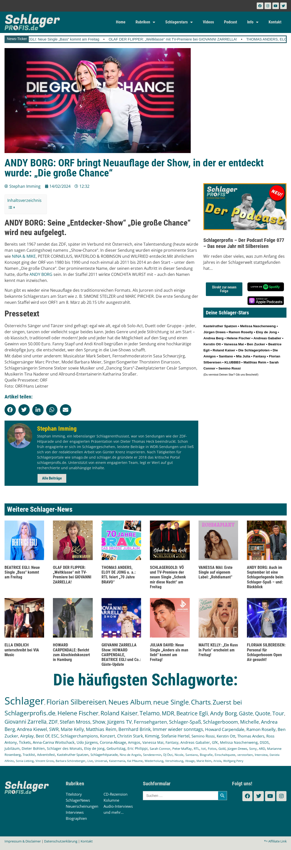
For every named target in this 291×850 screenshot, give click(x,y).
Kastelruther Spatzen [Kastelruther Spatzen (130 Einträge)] (72, 754)
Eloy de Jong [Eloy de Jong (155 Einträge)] (94, 748)
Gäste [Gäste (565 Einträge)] (246, 713)
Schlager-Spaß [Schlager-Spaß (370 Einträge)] (185, 722)
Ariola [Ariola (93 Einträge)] (217, 761)
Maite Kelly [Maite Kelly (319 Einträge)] (72, 729)
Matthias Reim (254, 362)
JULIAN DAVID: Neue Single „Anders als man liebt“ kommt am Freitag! (169, 652)
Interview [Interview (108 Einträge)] (261, 755)
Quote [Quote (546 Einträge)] (262, 713)
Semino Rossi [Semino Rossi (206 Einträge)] (203, 736)
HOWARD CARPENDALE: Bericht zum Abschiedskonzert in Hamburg (71, 652)
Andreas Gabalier (267, 338)
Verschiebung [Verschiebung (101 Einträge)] (174, 761)
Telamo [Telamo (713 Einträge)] (150, 713)
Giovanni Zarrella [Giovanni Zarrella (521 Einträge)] (26, 721)
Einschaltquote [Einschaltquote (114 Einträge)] (225, 755)
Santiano (226, 356)
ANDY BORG (40, 274)
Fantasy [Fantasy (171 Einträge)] (172, 742)
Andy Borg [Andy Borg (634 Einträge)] (223, 713)
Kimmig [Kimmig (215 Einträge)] (152, 736)
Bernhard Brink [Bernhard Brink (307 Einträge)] (134, 729)
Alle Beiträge (52, 478)
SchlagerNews (78, 800)
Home (120, 22)
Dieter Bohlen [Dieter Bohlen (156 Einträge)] (33, 748)
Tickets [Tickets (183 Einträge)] (25, 742)
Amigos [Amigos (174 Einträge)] (134, 742)
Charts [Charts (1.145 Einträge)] (201, 702)
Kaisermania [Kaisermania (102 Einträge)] (117, 761)
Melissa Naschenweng (258, 326)
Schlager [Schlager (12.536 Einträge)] (24, 701)
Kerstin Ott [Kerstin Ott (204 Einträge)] (226, 735)
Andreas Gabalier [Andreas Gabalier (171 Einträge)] (195, 742)
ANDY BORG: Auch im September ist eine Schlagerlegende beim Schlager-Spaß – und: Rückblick (265, 577)
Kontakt (275, 22)
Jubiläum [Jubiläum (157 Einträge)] (12, 748)
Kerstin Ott (212, 344)
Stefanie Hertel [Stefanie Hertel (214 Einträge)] (175, 736)
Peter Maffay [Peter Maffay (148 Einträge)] (182, 748)
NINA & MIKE (24, 256)
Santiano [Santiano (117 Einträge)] (191, 755)
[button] (10, 410)
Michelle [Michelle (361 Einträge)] (249, 722)
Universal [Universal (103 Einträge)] (101, 761)
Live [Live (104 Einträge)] (90, 761)
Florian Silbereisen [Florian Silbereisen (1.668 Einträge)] (76, 702)
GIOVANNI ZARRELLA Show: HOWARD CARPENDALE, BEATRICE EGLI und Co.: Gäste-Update (121, 655)
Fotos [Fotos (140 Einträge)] (212, 748)
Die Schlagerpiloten (254, 350)
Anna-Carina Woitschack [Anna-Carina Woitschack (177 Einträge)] (54, 742)
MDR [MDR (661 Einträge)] (168, 713)
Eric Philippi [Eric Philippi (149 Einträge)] (137, 748)
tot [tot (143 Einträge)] (203, 748)
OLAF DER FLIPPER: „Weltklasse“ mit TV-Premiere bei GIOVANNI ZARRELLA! (182, 39)
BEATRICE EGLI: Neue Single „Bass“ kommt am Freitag (63, 39)
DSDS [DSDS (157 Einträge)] (264, 742)
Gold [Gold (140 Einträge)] (221, 748)
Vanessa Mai (234, 344)
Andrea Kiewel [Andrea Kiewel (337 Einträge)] (32, 729)
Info (252, 22)
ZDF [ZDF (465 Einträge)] (53, 721)
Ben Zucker (256, 344)
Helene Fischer (239, 338)
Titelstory (74, 794)
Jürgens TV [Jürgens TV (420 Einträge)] (119, 721)
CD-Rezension (115, 794)
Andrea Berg (213, 338)
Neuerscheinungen (82, 806)
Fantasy (259, 356)
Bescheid (251, 374)
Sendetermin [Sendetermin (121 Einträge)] (152, 755)
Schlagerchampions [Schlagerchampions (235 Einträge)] (79, 736)
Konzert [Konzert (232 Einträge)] (107, 736)
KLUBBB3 (232, 362)
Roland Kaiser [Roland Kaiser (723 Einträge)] (119, 713)
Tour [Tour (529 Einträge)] (278, 713)
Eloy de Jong (266, 332)
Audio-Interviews (118, 806)
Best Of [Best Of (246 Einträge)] (42, 736)
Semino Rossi (229, 368)
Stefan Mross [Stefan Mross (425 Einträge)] (75, 721)
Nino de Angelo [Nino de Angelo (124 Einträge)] (130, 755)
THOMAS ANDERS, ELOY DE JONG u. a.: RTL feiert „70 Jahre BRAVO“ (119, 574)
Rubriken (145, 22)
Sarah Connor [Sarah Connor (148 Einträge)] (160, 748)
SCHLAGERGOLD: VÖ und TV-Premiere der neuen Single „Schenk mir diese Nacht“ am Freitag (168, 577)
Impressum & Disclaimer (23, 841)
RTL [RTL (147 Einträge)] (196, 748)
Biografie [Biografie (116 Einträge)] (206, 755)
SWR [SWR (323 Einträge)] (54, 729)
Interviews (75, 812)
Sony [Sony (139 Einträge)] (253, 748)
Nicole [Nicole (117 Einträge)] (179, 755)
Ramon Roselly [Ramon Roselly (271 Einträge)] (261, 729)
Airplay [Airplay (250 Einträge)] (27, 736)
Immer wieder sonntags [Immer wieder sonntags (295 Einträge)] (178, 729)
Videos (208, 22)
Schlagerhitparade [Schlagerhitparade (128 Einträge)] (104, 755)
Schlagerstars (179, 22)
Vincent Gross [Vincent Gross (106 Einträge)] (45, 761)
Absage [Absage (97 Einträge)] (190, 761)
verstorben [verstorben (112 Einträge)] (245, 755)
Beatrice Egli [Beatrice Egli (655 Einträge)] (192, 713)
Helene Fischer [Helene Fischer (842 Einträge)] (78, 713)
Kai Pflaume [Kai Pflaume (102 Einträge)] (135, 761)
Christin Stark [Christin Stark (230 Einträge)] (130, 736)
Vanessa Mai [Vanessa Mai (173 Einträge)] (153, 742)
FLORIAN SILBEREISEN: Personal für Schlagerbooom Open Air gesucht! (266, 652)
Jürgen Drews (214, 332)
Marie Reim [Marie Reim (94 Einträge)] (204, 761)
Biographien (76, 818)
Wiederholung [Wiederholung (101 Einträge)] (154, 761)
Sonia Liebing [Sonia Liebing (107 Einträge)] (25, 761)
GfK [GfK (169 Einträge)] (215, 742)
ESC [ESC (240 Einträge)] (54, 736)
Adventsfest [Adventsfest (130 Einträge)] (46, 754)
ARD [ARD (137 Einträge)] (262, 748)
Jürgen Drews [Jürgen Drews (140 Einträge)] (237, 748)
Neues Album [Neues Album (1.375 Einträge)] (129, 702)
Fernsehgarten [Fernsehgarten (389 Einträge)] (150, 721)
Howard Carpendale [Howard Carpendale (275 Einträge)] (224, 729)
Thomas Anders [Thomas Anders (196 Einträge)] (250, 735)
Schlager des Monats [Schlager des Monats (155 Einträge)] (64, 748)
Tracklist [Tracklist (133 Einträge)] (29, 754)
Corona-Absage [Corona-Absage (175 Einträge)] (113, 742)
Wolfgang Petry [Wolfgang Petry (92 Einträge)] (233, 761)
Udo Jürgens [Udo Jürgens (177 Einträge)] (87, 742)
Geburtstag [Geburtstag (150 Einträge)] (116, 748)
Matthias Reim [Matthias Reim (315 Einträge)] (101, 729)
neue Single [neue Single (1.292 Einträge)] (171, 702)
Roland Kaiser (224, 350)
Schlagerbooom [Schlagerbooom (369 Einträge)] (220, 722)
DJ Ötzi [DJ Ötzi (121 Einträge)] (168, 755)
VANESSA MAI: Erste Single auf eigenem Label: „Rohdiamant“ (216, 572)
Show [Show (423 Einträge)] (98, 721)
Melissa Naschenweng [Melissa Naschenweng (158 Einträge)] (239, 742)
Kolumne (111, 800)
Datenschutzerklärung (60, 841)
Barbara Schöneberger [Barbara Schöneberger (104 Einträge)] (70, 761)
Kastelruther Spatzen (220, 326)
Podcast (230, 22)
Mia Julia (243, 356)
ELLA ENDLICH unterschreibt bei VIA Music (22, 650)
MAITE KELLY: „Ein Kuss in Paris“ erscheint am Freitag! (218, 650)
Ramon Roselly (241, 332)
